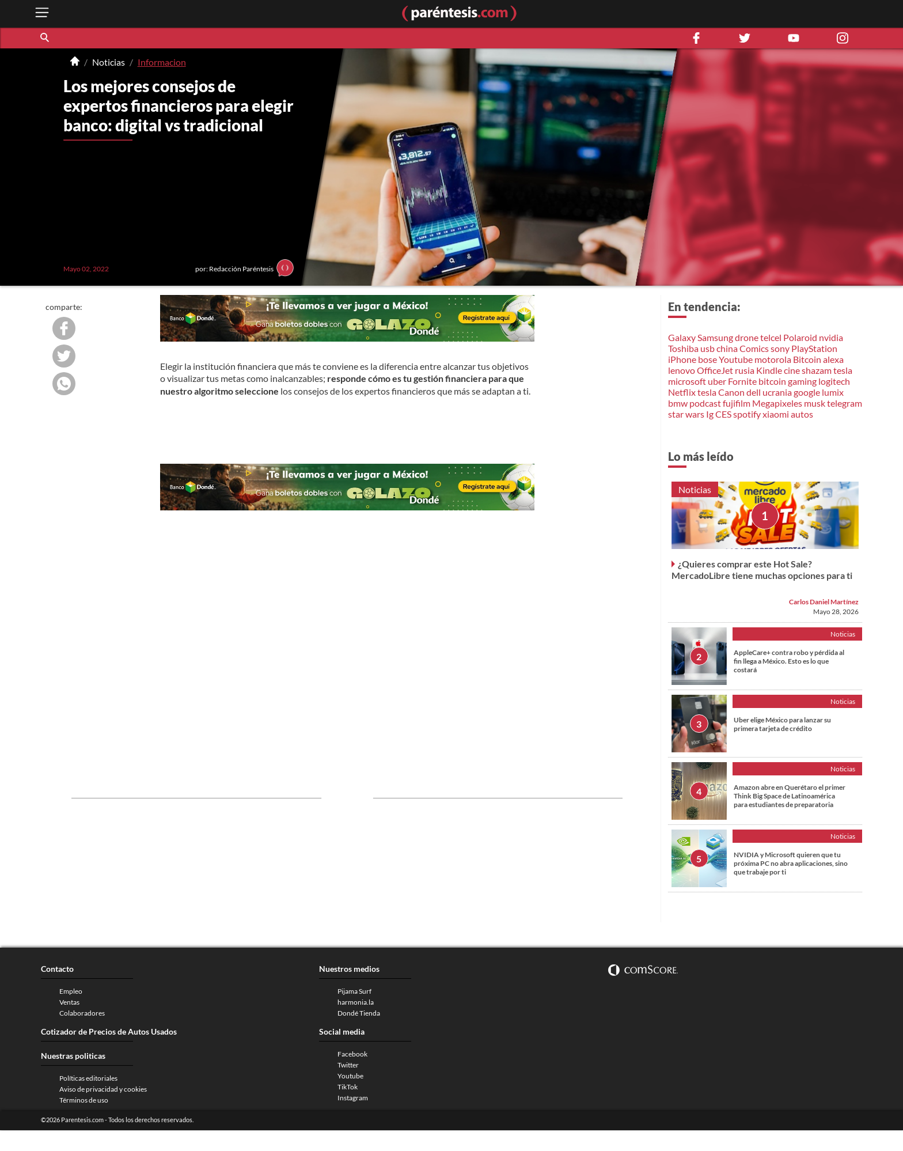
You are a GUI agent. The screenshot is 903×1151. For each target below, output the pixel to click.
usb (707, 348)
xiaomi (775, 413)
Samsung (715, 337)
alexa (833, 359)
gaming (802, 381)
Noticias (108, 61)
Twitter (348, 1065)
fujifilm (736, 402)
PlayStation (814, 348)
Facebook (352, 1054)
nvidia (831, 337)
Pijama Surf (354, 991)
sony (780, 348)
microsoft (687, 381)
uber (717, 381)
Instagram (352, 1097)
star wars (686, 413)
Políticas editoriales (88, 1078)
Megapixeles (777, 402)
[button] (45, 38)
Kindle (769, 370)
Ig (710, 413)
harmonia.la (355, 1002)
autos (802, 413)
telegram (844, 402)
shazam (817, 370)
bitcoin (772, 381)
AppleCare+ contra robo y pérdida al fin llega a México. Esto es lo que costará (789, 661)
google (807, 392)
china (727, 348)
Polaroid (800, 337)
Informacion (162, 61)
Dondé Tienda (358, 1013)
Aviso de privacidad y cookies (103, 1089)
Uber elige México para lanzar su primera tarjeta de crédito (782, 724)
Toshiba (683, 348)
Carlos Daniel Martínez (824, 601)
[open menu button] (42, 13)
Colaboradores (82, 1013)
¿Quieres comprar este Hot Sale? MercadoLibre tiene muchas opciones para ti (761, 569)
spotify (747, 413)
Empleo (70, 991)
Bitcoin (807, 359)
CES (723, 413)
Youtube (736, 359)
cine (792, 370)
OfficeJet (715, 370)
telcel (770, 337)
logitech (834, 381)
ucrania (777, 392)
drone (746, 337)
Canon (731, 392)
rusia (744, 370)
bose (707, 359)
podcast (705, 402)
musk (814, 402)
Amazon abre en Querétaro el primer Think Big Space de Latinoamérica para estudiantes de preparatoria (789, 796)
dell (753, 392)
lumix (833, 392)
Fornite (742, 381)
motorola (772, 359)
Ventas (69, 1002)
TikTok (347, 1086)
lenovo (681, 370)
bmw (678, 402)
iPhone (682, 359)
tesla (842, 370)
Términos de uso (83, 1100)
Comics (754, 348)
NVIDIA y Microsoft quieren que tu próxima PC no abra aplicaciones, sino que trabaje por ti (791, 863)
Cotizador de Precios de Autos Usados (109, 1031)
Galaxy (682, 337)
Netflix (682, 392)
